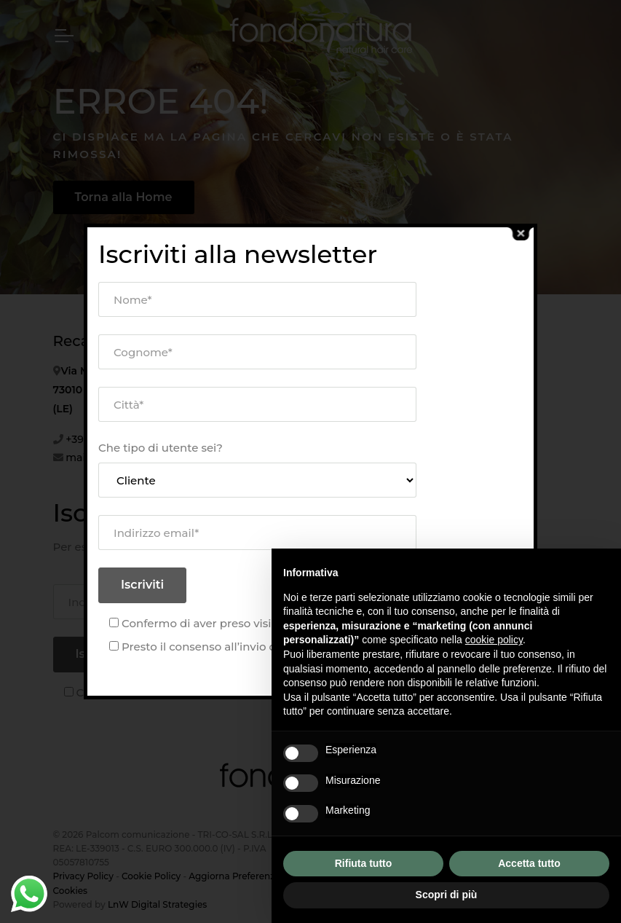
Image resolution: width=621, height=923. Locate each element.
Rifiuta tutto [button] (363, 863)
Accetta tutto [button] (529, 863)
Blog (423, 352)
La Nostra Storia (275, 416)
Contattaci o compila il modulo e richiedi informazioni (472, 394)
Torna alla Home (124, 197)
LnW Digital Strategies (157, 904)
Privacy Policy (83, 876)
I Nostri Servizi (271, 440)
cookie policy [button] (494, 639)
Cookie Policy (151, 876)
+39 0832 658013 (107, 439)
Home (249, 371)
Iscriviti (97, 654)
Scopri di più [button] (447, 894)
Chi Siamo (260, 394)
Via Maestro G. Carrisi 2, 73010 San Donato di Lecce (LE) (123, 389)
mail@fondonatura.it (119, 457)
